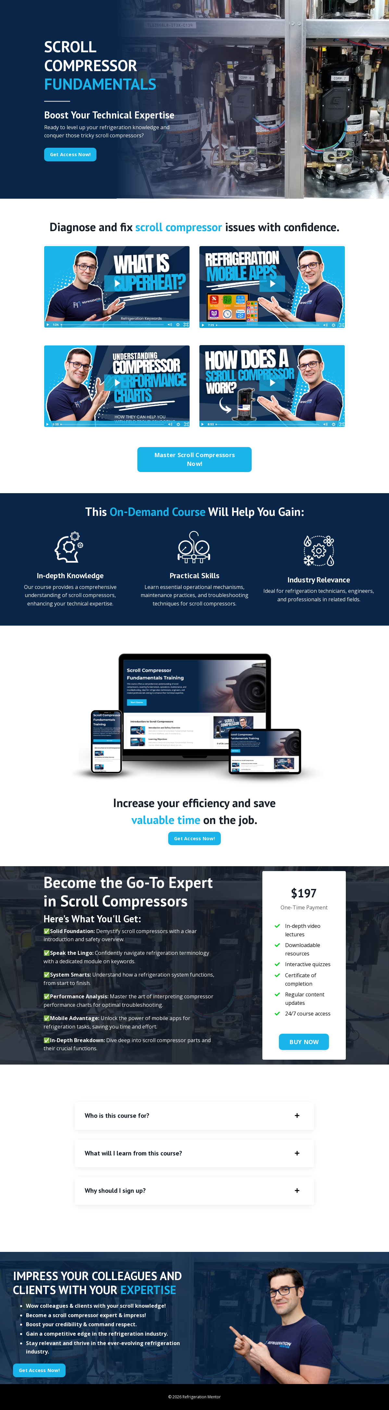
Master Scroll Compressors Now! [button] (194, 459)
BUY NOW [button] (304, 1042)
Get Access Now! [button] (70, 154)
